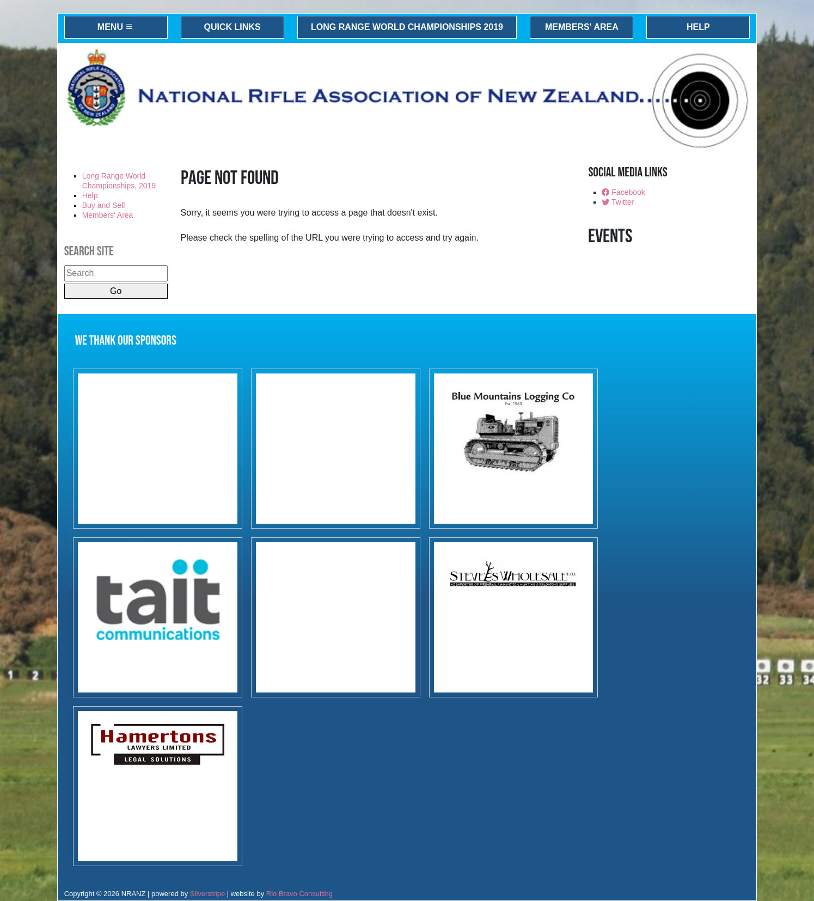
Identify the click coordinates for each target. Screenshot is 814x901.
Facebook (623, 192)
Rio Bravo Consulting (299, 894)
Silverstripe (207, 894)
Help (698, 27)
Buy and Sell (103, 205)
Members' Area (582, 27)
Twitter (618, 202)
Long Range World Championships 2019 (407, 27)
